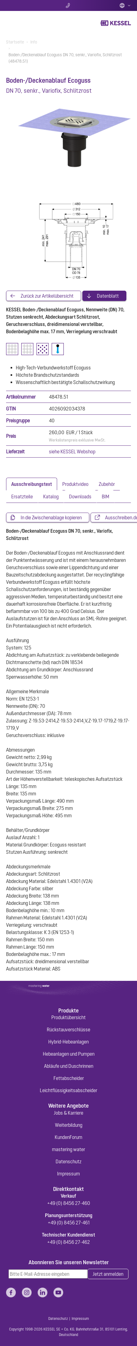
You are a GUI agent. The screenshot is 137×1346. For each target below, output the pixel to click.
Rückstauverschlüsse (68, 1029)
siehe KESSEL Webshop (72, 451)
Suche (26, 5)
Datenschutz (68, 1161)
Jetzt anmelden (108, 1274)
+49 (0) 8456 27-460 (68, 1203)
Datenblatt (108, 296)
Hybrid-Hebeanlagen (68, 1041)
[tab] (31, 484)
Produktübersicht (68, 1017)
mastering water (68, 1149)
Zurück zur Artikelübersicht (47, 296)
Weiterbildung (68, 1125)
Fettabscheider (68, 1078)
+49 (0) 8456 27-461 (69, 1222)
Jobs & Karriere (68, 1113)
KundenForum (68, 1137)
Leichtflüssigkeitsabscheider (68, 1090)
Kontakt (68, 5)
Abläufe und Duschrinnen (68, 1066)
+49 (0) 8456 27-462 (68, 1242)
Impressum (68, 1173)
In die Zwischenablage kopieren (51, 517)
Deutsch (125, 5)
